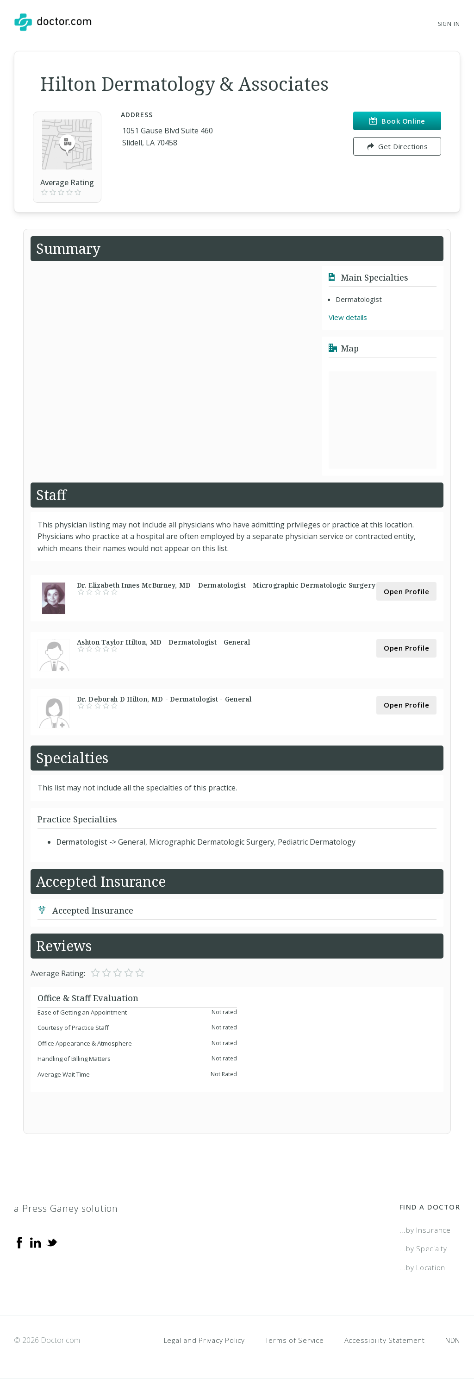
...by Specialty (423, 1248)
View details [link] (348, 317)
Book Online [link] (397, 120)
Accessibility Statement (384, 1340)
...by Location (422, 1267)
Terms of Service (294, 1340)
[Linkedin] (35, 1242)
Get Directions (397, 146)
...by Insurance (425, 1230)
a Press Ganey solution (66, 1208)
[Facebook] (19, 1242)
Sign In (449, 24)
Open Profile (406, 591)
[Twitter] (51, 1242)
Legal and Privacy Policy (204, 1340)
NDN (452, 1340)
